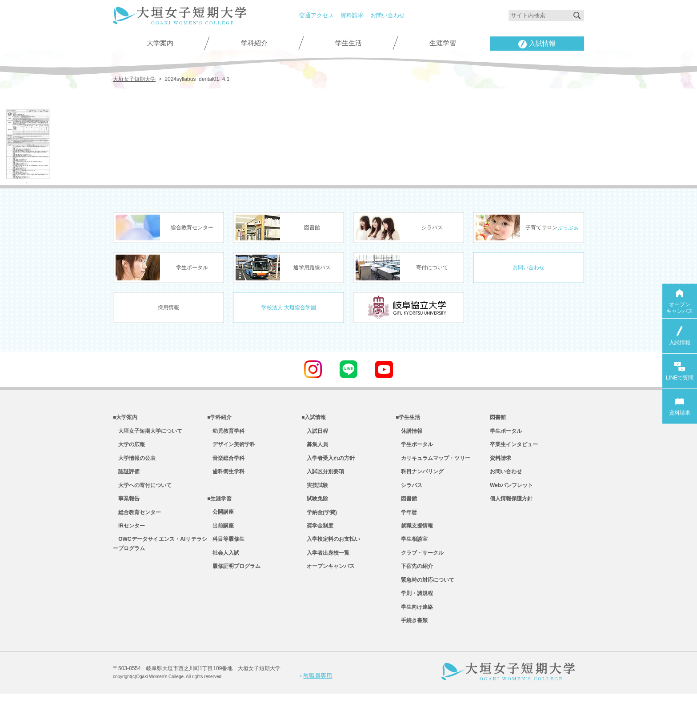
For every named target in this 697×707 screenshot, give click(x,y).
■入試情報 (313, 418)
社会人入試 (223, 562)
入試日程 (314, 432)
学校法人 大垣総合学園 (288, 307)
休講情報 (409, 432)
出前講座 (220, 533)
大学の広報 (129, 446)
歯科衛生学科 (225, 475)
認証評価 (126, 475)
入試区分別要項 (322, 475)
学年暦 (406, 518)
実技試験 (314, 490)
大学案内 (160, 43)
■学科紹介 (219, 418)
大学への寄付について (142, 490)
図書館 (406, 504)
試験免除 (314, 504)
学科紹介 (254, 43)
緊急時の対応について (425, 590)
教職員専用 (316, 688)
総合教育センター (137, 518)
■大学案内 (125, 418)
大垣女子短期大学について (147, 432)
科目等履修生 (225, 547)
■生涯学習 (219, 504)
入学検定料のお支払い (330, 547)
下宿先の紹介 (414, 576)
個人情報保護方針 (511, 504)
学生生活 (348, 43)
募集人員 (314, 446)
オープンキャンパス (328, 576)
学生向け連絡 (414, 619)
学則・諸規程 (414, 605)
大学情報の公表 (134, 461)
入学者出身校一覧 (325, 562)
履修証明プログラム (233, 576)
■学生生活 (408, 418)
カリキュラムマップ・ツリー (433, 461)
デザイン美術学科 (231, 446)
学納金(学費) (319, 518)
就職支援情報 (414, 533)
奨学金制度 (317, 533)
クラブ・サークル (420, 562)
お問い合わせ (387, 15)
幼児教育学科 (225, 432)
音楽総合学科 (225, 461)
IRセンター (129, 533)
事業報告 (126, 504)
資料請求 (352, 15)
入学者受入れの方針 (328, 461)
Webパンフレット (511, 490)
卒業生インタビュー (514, 446)
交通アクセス (316, 15)
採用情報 (168, 307)
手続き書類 (412, 634)
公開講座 (220, 518)
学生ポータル (414, 446)
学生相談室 (412, 547)
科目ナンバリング (420, 475)
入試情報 (537, 44)
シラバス (409, 490)
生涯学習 (442, 43)
